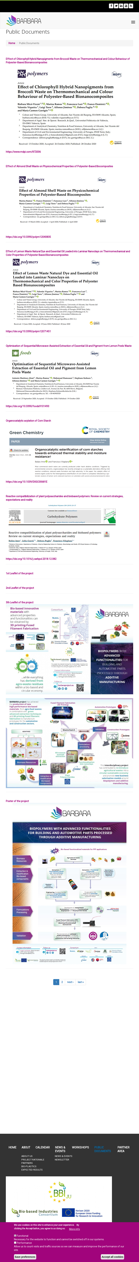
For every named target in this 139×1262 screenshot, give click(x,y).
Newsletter (62, 1159)
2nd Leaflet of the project (20, 588)
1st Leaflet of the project (19, 573)
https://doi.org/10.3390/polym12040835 (28, 236)
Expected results (32, 1169)
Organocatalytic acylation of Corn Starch (28, 420)
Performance (24, 1242)
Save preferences (25, 1256)
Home (11, 43)
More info (74, 1229)
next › (70, 982)
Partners (27, 1163)
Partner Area (123, 1149)
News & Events (60, 1149)
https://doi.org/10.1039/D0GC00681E (26, 481)
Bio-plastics (28, 1166)
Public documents (102, 1149)
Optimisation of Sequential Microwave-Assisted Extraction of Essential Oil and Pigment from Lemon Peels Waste (69, 345)
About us (27, 1156)
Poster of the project (17, 801)
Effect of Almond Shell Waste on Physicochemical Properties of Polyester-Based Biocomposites (59, 166)
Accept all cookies (112, 1256)
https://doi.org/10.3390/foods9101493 (27, 406)
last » (81, 982)
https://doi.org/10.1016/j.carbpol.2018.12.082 (31, 558)
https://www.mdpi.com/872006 (23, 151)
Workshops (80, 1147)
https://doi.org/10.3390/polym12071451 (28, 331)
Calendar (43, 1147)
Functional (22, 1235)
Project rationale (32, 1159)
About (26, 1147)
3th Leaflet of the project (19, 602)
